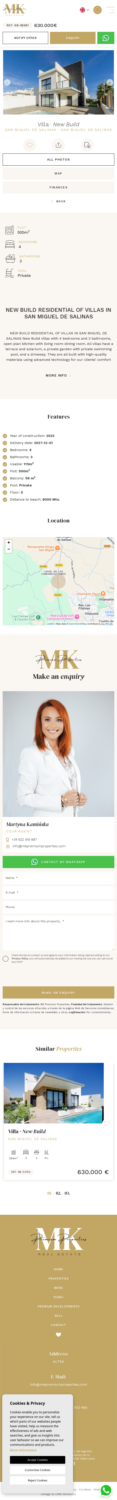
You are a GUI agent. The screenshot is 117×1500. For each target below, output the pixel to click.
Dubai (58, 1297)
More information (23, 1450)
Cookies (85, 1489)
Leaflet (50, 623)
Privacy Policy (20, 958)
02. (58, 1193)
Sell (59, 1315)
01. (49, 1193)
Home (58, 1269)
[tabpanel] (58, 1121)
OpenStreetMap (77, 623)
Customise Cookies (37, 1470)
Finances (58, 187)
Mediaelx (69, 1494)
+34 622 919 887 (21, 840)
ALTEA (58, 1361)
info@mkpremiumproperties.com (35, 846)
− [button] (8, 549)
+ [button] (8, 543)
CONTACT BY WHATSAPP (58, 862)
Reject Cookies (37, 1480)
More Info (58, 375)
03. (67, 1193)
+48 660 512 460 (73, 1407)
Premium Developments (59, 1306)
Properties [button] (58, 1278)
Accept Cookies (37, 1460)
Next (109, 82)
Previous (7, 82)
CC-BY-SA (107, 623)
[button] (58, 145)
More (58, 1288)
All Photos (58, 159)
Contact (58, 1325)
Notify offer (25, 38)
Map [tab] (58, 173)
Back (58, 201)
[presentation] (26, 975)
